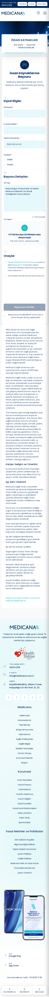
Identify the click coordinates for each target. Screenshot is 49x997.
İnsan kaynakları (24, 780)
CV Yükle (8, 219)
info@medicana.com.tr (21, 675)
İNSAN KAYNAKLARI (26, 47)
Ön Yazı (7, 183)
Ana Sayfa (18, 45)
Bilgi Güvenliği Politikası (24, 844)
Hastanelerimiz (24, 720)
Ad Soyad (8, 107)
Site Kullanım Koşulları (24, 839)
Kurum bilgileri (24, 799)
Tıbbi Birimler (24, 725)
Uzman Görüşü (24, 753)
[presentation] (24, 290)
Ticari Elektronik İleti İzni (24, 868)
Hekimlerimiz (24, 734)
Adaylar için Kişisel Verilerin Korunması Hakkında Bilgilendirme (23, 599)
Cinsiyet (8, 155)
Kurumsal (31, 45)
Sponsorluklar (25, 822)
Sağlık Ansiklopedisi (24, 739)
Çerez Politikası (24, 854)
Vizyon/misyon (24, 784)
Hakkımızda (24, 715)
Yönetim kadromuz (24, 794)
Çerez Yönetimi (25, 872)
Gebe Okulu (24, 817)
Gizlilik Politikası (24, 858)
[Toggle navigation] (44, 13)
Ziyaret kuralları (24, 803)
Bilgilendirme (17, 265)
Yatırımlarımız (24, 789)
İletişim (24, 762)
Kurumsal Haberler (24, 758)
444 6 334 (7, 5)
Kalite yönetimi (24, 813)
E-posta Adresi (11, 124)
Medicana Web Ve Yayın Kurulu (24, 863)
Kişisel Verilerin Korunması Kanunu (22, 262)
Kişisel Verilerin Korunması (24, 849)
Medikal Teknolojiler (24, 748)
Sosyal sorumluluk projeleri (24, 808)
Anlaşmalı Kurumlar (24, 729)
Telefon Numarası (12, 138)
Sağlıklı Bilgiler (25, 744)
